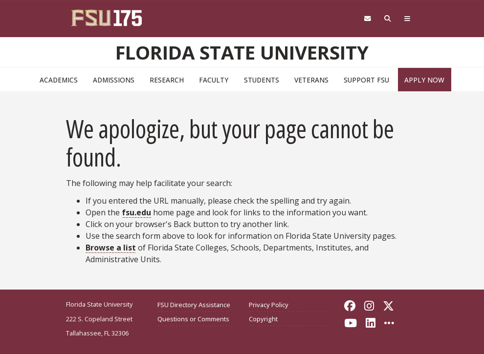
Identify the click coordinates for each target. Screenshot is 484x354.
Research (167, 79)
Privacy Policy (268, 304)
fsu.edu (136, 212)
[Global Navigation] (407, 18)
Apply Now (424, 79)
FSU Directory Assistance (193, 304)
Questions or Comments (193, 318)
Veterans (311, 79)
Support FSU (366, 79)
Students (261, 79)
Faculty (213, 79)
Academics (59, 79)
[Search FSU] (388, 18)
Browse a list (111, 247)
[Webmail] (367, 18)
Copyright (263, 318)
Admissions (113, 79)
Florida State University (242, 52)
